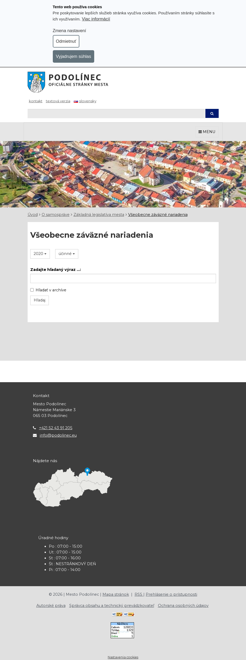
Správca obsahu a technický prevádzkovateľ (111, 605)
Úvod (33, 214)
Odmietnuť (66, 41)
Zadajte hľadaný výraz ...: (55, 269)
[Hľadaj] (116, 113)
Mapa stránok (115, 594)
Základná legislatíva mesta (99, 214)
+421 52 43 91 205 (55, 427)
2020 (40, 253)
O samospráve (56, 214)
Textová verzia (58, 101)
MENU (206, 131)
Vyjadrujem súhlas (73, 56)
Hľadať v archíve (48, 290)
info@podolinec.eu (58, 435)
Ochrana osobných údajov (183, 605)
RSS (139, 594)
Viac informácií (96, 18)
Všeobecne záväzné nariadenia (158, 214)
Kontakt (35, 101)
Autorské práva (51, 605)
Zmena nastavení (69, 30)
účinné (67, 253)
